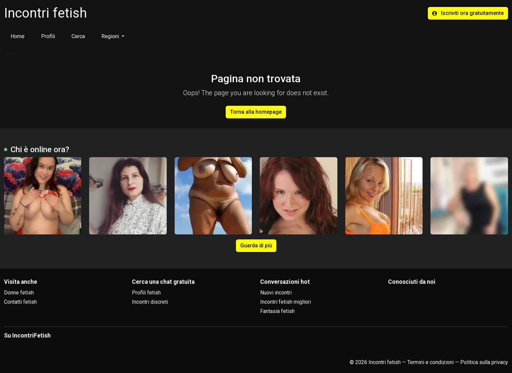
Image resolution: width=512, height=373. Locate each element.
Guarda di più (256, 245)
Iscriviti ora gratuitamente (468, 13)
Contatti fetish (20, 302)
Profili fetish (146, 292)
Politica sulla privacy (484, 362)
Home (18, 36)
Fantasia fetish (277, 311)
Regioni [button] (110, 36)
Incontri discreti (150, 302)
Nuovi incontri (276, 292)
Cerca (78, 36)
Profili (48, 36)
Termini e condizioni (430, 362)
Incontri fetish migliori (285, 302)
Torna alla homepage (256, 112)
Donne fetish (19, 292)
